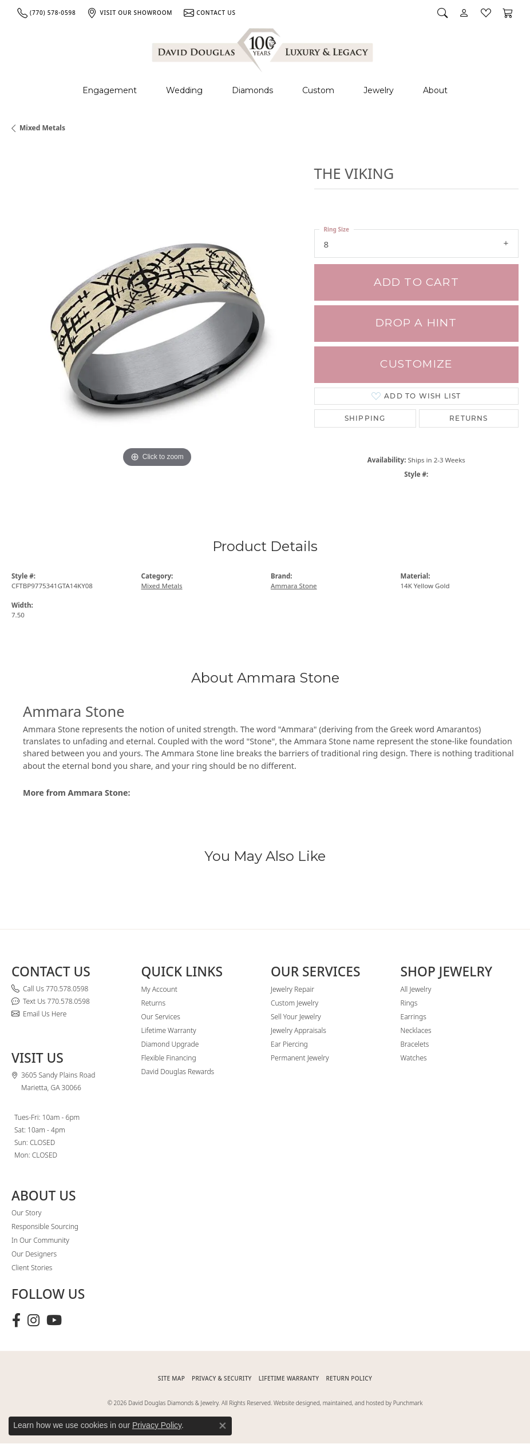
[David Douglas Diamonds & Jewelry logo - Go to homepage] (263, 48)
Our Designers (34, 1254)
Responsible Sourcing (44, 1226)
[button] (442, 12)
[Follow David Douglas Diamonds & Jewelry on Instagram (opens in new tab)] (33, 1320)
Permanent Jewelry (300, 1058)
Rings (409, 1003)
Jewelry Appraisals (298, 1030)
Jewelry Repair (292, 989)
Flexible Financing (168, 1058)
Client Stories (31, 1268)
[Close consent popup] (222, 1425)
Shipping (365, 418)
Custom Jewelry (294, 1003)
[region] (157, 325)
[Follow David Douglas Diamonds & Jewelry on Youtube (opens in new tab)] (54, 1320)
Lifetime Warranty (168, 1030)
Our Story (26, 1213)
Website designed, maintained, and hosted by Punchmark (348, 1403)
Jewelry (378, 90)
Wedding (184, 90)
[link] (46, 12)
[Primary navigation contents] (265, 90)
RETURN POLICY (349, 1378)
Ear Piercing (289, 1044)
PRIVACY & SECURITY (222, 1378)
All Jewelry (416, 989)
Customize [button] (416, 363)
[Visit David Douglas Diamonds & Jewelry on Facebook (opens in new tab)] (16, 1320)
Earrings (413, 1017)
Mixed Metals (42, 128)
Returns (468, 418)
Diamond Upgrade (170, 1044)
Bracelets (415, 1044)
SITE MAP (171, 1378)
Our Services (160, 1017)
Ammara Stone (294, 585)
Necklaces (416, 1030)
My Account (159, 989)
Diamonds (252, 90)
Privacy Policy (156, 1425)
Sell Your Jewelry (296, 1017)
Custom (318, 90)
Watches (414, 1058)
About (435, 90)
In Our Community (40, 1240)
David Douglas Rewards (178, 1071)
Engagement (109, 90)
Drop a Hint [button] (416, 322)
